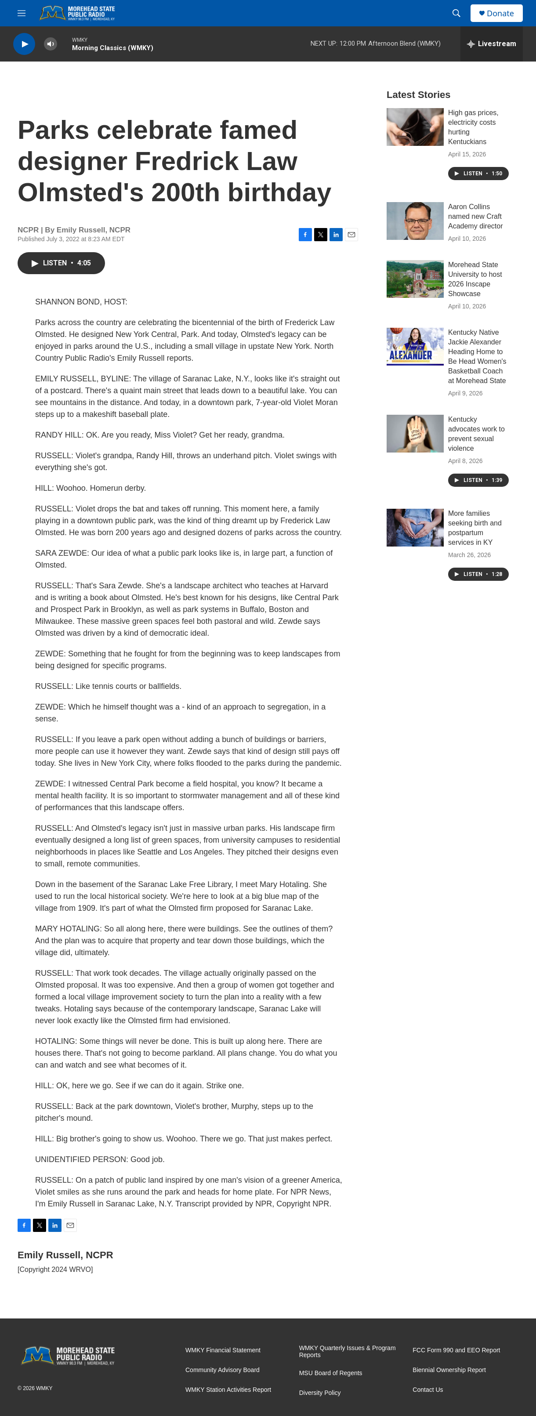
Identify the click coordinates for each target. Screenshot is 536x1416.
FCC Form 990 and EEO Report (456, 1350)
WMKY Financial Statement (223, 1350)
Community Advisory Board (222, 1370)
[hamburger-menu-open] (21, 13)
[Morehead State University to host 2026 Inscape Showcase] (415, 279)
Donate (500, 13)
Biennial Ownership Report (449, 1370)
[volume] (50, 44)
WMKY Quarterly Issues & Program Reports (347, 1351)
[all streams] (491, 44)
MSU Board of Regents (330, 1373)
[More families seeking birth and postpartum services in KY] (415, 528)
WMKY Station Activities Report (228, 1390)
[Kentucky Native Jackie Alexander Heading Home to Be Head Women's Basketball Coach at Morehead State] (415, 347)
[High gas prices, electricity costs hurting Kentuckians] (415, 127)
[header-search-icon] (456, 13)
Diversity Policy (320, 1393)
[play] (24, 44)
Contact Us (428, 1390)
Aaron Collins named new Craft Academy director (475, 216)
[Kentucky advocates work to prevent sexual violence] (415, 434)
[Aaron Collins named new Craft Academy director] (415, 221)
